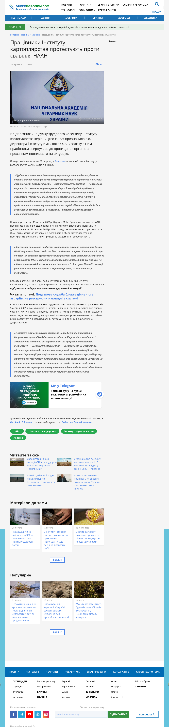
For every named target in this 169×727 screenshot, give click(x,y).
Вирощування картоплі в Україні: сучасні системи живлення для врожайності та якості (79, 27)
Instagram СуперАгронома (77, 422)
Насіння (44, 17)
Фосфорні (115, 661)
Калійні (114, 666)
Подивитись (87, 10)
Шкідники (150, 17)
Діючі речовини (108, 4)
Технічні (90, 655)
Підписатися (118, 688)
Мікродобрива (142, 655)
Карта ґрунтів (107, 10)
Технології (68, 10)
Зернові (66, 655)
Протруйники (44, 661)
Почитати (85, 4)
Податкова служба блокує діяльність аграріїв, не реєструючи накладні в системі (51, 296)
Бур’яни (98, 17)
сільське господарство (42, 431)
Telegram (27, 422)
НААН (17, 431)
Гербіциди (18, 661)
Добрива (71, 17)
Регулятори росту (46, 655)
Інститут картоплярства (79, 431)
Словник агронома (135, 4)
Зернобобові (68, 661)
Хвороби (124, 17)
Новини (66, 4)
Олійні (65, 666)
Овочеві (90, 661)
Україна (36, 34)
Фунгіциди (18, 666)
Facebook (60, 161)
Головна (14, 34)
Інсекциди (18, 671)
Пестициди (18, 17)
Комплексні (116, 671)
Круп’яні (66, 671)
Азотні (114, 655)
